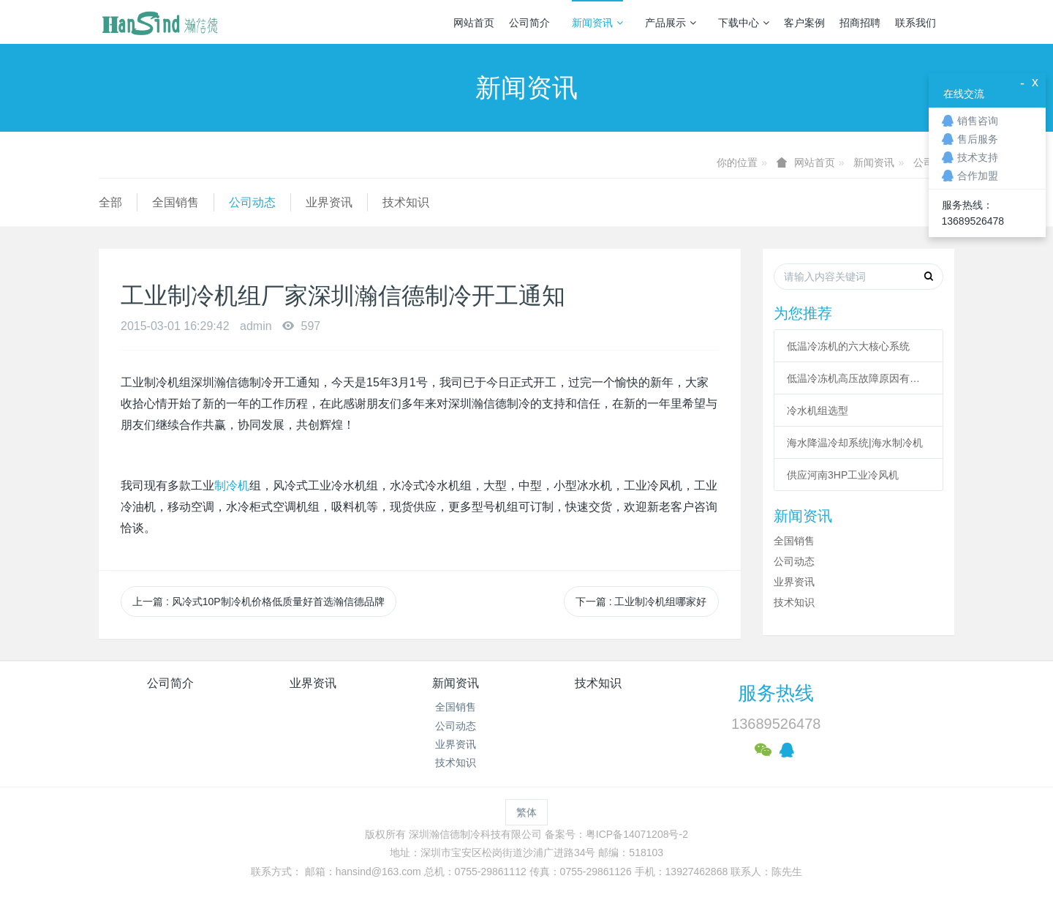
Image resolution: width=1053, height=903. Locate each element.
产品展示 (670, 23)
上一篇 (258, 601)
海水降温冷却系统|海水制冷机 (855, 443)
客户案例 (804, 23)
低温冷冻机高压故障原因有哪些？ (858, 378)
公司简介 (529, 23)
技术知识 (405, 202)
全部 (110, 202)
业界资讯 (329, 202)
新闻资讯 (597, 23)
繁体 (526, 812)
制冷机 (231, 485)
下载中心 (743, 23)
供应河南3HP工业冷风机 (843, 475)
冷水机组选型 (817, 410)
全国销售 (175, 202)
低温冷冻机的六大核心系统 (848, 346)
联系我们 (915, 23)
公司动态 (252, 202)
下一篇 (641, 601)
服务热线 (776, 693)
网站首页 (473, 23)
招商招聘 (859, 23)
